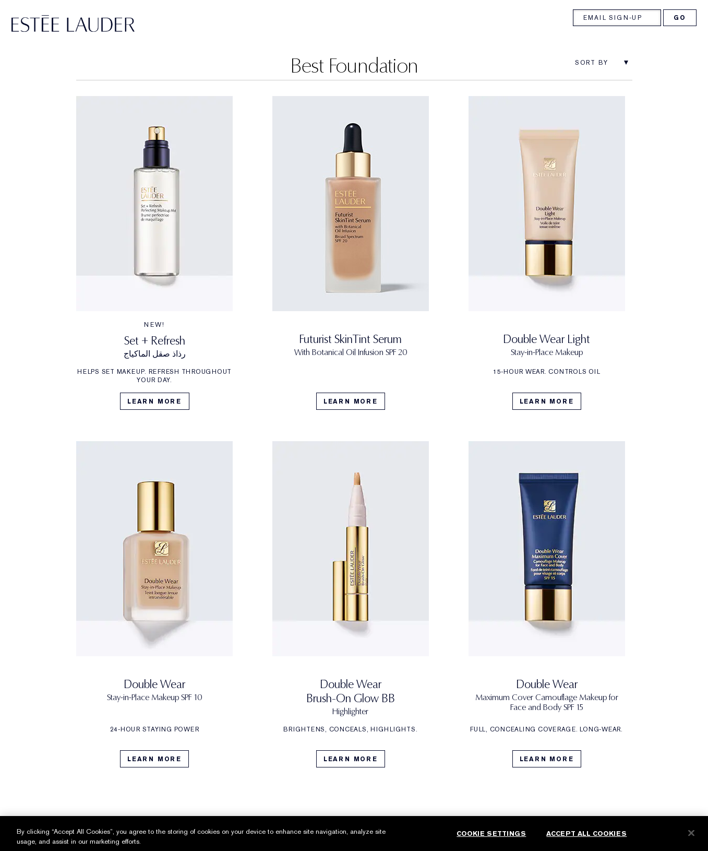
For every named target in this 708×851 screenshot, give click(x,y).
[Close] (691, 839)
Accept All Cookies (586, 839)
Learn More (154, 401)
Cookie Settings (491, 839)
